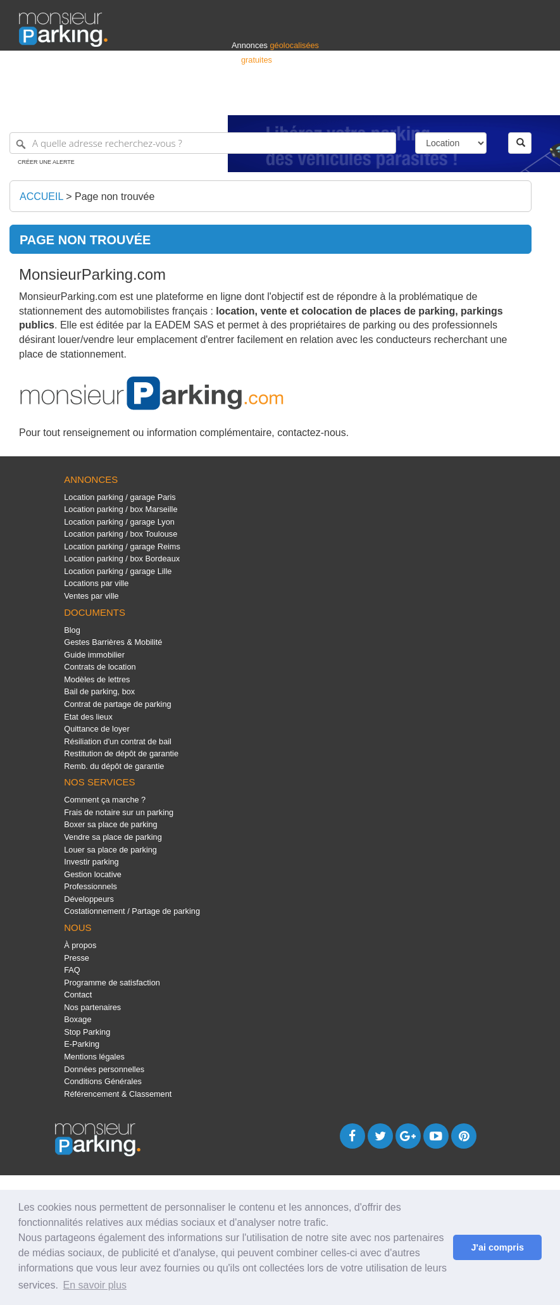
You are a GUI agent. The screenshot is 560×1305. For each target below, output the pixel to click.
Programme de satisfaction (112, 982)
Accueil (41, 196)
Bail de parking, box (99, 691)
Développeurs (89, 899)
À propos (80, 945)
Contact (78, 994)
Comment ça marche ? (105, 799)
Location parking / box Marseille (120, 509)
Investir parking (91, 861)
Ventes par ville (91, 596)
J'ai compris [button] (497, 1247)
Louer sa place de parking (110, 849)
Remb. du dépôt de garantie (114, 766)
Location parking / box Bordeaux (122, 558)
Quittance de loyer (96, 729)
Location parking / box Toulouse (120, 534)
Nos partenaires (92, 1007)
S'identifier (383, 99)
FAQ (72, 970)
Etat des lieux (88, 716)
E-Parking (81, 1044)
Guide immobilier (94, 654)
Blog (72, 630)
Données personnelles (104, 1069)
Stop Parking (87, 1032)
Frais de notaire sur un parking (118, 812)
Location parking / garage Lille (117, 571)
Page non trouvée (114, 196)
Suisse (529, 99)
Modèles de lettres (97, 679)
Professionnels (332, 99)
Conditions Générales (103, 1081)
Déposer (424, 99)
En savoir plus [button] (95, 1285)
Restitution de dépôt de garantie (121, 753)
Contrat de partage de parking (117, 704)
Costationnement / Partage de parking (132, 911)
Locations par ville (96, 583)
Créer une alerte (46, 162)
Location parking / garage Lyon (119, 522)
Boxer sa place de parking (110, 824)
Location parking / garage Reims (122, 546)
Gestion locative (92, 874)
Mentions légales (94, 1056)
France (459, 99)
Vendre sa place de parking (113, 837)
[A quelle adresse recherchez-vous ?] (202, 143)
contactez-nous (311, 432)
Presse (76, 958)
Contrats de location (99, 666)
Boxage (77, 1019)
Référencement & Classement (117, 1094)
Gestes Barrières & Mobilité (113, 642)
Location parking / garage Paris (119, 497)
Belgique (494, 99)
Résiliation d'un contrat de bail (117, 741)
